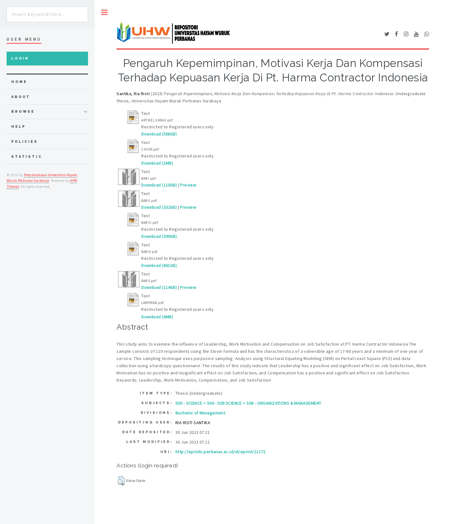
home (19, 82)
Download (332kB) (159, 207)
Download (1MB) (157, 163)
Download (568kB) (159, 134)
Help (18, 127)
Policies (24, 142)
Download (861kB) (159, 265)
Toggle (104, 12)
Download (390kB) (159, 236)
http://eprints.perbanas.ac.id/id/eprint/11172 (220, 452)
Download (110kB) (159, 185)
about (20, 97)
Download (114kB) (159, 287)
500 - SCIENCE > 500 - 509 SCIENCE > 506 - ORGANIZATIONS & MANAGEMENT (248, 403)
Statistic (26, 157)
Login (20, 58)
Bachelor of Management (200, 413)
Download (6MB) (157, 317)
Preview (188, 185)
